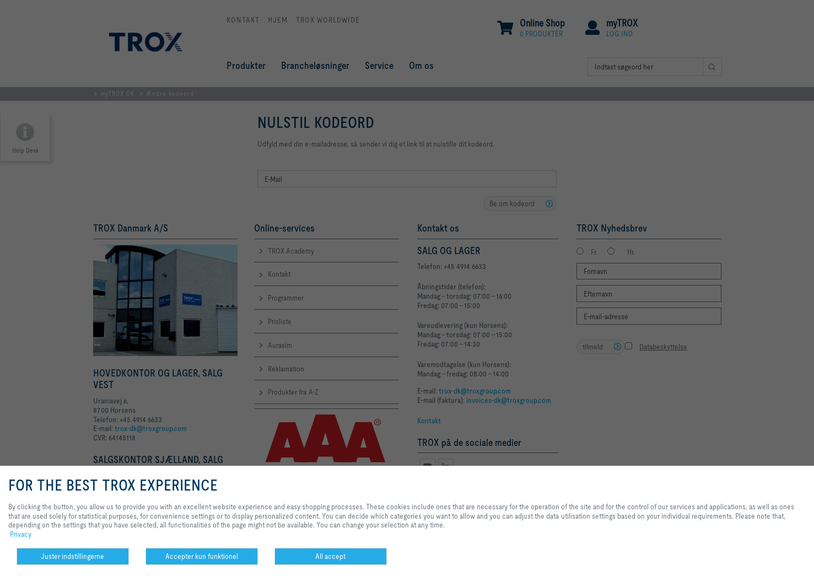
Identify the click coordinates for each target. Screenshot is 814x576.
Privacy (20, 534)
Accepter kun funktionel (201, 556)
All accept (330, 556)
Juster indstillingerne (72, 556)
